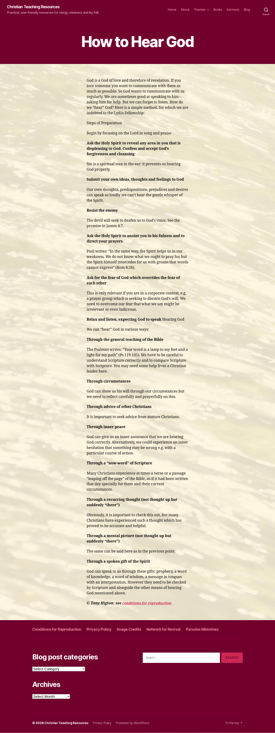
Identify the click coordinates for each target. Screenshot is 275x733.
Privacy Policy (106, 629)
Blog (247, 10)
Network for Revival (177, 629)
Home (172, 10)
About (185, 10)
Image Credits (139, 629)
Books (217, 10)
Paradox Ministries (220, 629)
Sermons (233, 10)
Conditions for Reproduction (59, 629)
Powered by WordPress (135, 723)
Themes (200, 10)
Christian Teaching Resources (35, 7)
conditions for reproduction (148, 603)
